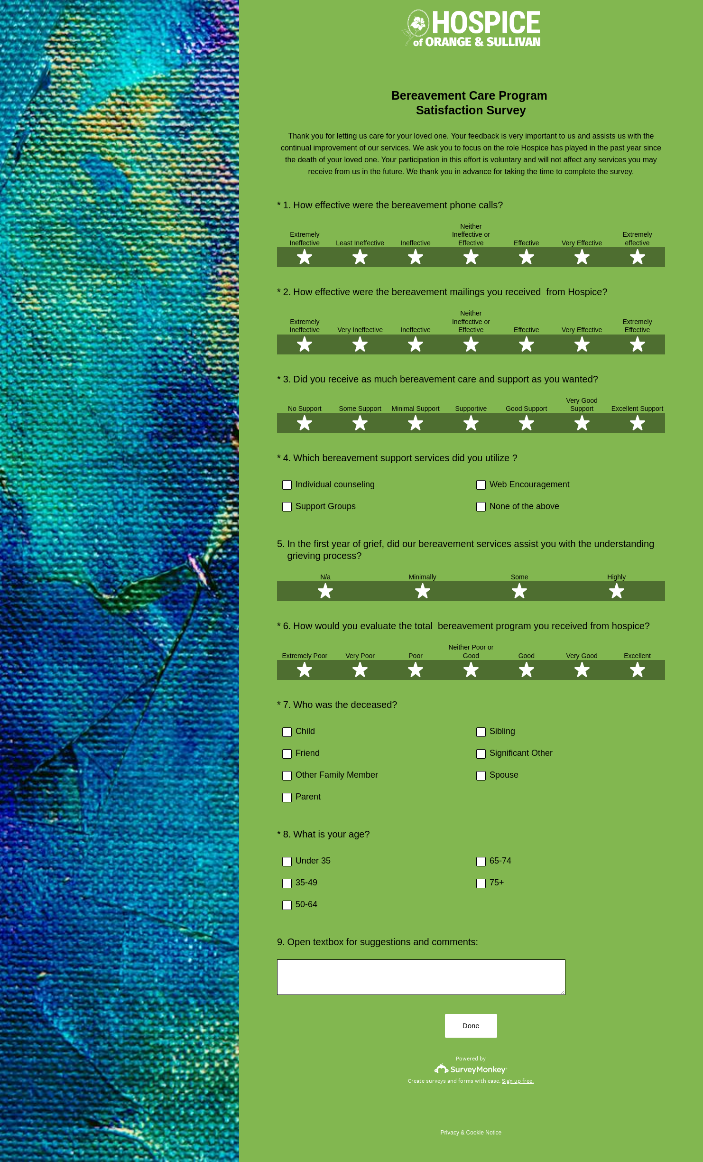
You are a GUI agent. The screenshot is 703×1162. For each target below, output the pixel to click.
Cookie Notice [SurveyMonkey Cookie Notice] (484, 1133)
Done (471, 1027)
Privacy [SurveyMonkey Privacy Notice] (450, 1133)
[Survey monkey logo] (471, 1069)
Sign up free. (518, 1081)
